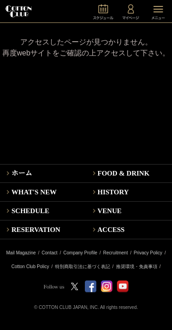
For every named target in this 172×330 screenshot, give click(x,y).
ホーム (21, 173)
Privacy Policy (147, 253)
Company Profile (80, 253)
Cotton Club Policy (30, 266)
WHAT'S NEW (34, 192)
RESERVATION (35, 229)
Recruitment (115, 253)
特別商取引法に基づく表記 (82, 266)
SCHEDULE (30, 210)
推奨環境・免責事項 (136, 266)
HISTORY (113, 192)
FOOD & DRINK (124, 173)
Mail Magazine (21, 253)
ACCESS (111, 229)
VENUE (110, 210)
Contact (49, 253)
